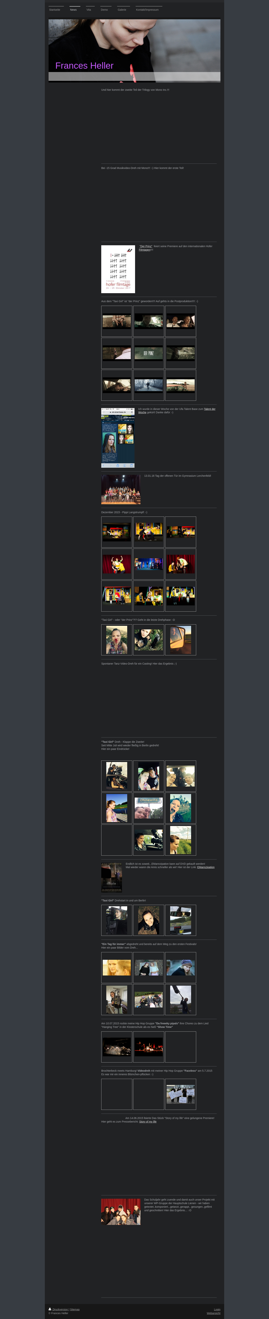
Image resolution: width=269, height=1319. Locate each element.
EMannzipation (206, 867)
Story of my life (148, 1121)
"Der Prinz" (146, 246)
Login (217, 1309)
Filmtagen (144, 249)
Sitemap (75, 1309)
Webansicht (213, 1313)
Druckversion (59, 1309)
